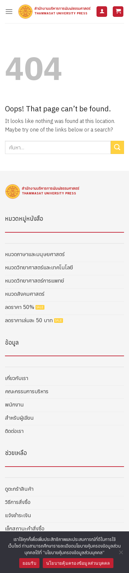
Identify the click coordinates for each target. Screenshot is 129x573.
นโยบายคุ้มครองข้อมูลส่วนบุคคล (78, 563)
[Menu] (9, 11)
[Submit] (117, 147)
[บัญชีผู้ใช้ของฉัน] (102, 11)
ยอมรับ (29, 563)
